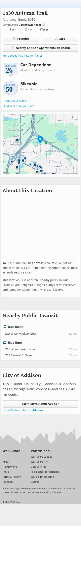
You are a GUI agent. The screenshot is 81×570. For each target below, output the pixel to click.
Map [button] (60, 39)
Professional (41, 451)
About (6, 461)
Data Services (38, 466)
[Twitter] (5, 456)
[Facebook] (11, 456)
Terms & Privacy (12, 477)
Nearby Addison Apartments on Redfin (40, 48)
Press (6, 471)
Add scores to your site (19, 106)
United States (11, 410)
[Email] (17, 456)
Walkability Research (42, 477)
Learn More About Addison (40, 403)
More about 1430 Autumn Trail (21, 55)
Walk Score (11, 451)
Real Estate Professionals (45, 471)
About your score (15, 101)
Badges (35, 482)
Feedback (8, 482)
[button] (40, 139)
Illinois (25, 410)
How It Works (10, 466)
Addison (9, 19)
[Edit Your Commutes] (44, 24)
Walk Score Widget (41, 456)
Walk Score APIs (40, 461)
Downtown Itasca (30, 24)
